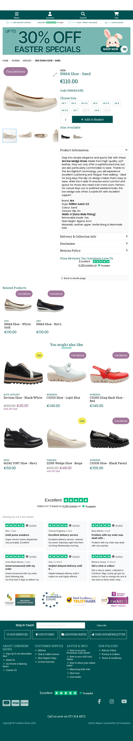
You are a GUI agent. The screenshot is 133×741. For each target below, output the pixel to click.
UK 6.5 (65, 110)
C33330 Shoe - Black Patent (108, 463)
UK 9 (107, 110)
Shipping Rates (73, 634)
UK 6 (117, 103)
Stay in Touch (25, 625)
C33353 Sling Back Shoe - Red (107, 399)
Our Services (17, 634)
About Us (9, 659)
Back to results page (75, 278)
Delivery (40, 650)
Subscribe (101, 625)
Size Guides (74, 676)
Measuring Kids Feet (78, 669)
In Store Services (45, 661)
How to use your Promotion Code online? (78, 651)
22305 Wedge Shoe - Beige (64, 463)
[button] (55, 74)
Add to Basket (92, 119)
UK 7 (75, 110)
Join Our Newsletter (108, 634)
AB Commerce (123, 723)
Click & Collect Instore (47, 654)
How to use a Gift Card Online (79, 657)
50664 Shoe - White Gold (17, 325)
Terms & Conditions (110, 658)
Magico (99, 723)
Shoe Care (73, 673)
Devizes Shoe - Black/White (23, 397)
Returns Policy (107, 650)
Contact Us (10, 670)
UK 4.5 (84, 103)
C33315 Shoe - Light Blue (63, 397)
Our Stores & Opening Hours (15, 664)
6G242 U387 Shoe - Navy (20, 463)
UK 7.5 (86, 110)
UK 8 (97, 110)
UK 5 (95, 103)
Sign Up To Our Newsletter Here (17, 654)
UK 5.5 (106, 103)
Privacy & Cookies (109, 654)
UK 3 (64, 103)
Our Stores (45, 634)
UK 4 (73, 103)
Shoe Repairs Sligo (45, 658)
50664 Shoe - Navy (49, 324)
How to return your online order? (80, 664)
